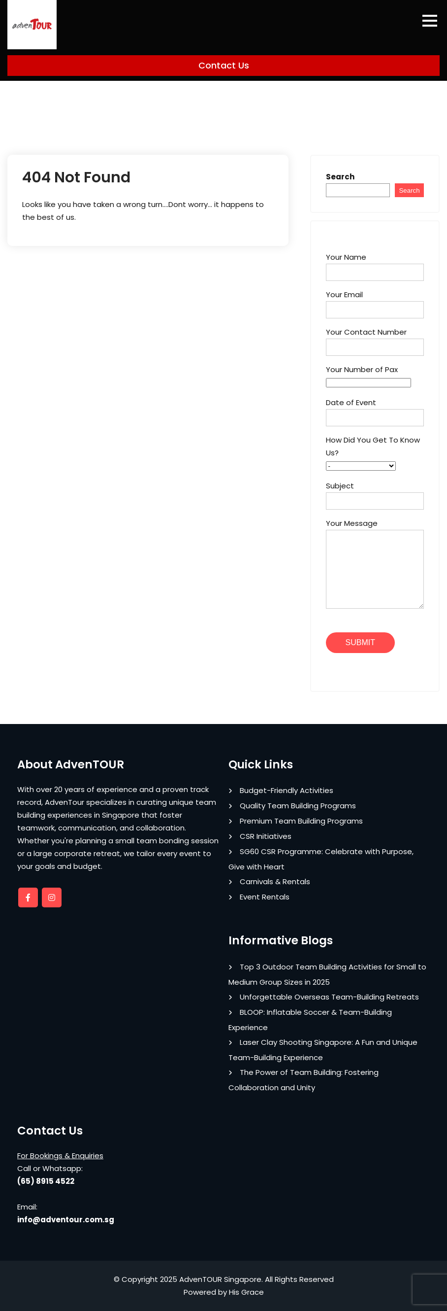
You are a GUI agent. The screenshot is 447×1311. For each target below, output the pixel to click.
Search (340, 177)
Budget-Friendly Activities (286, 790)
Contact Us (223, 65)
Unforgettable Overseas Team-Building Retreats (329, 997)
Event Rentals (264, 897)
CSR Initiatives (265, 836)
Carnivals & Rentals (275, 881)
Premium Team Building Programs (301, 821)
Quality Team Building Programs (298, 805)
